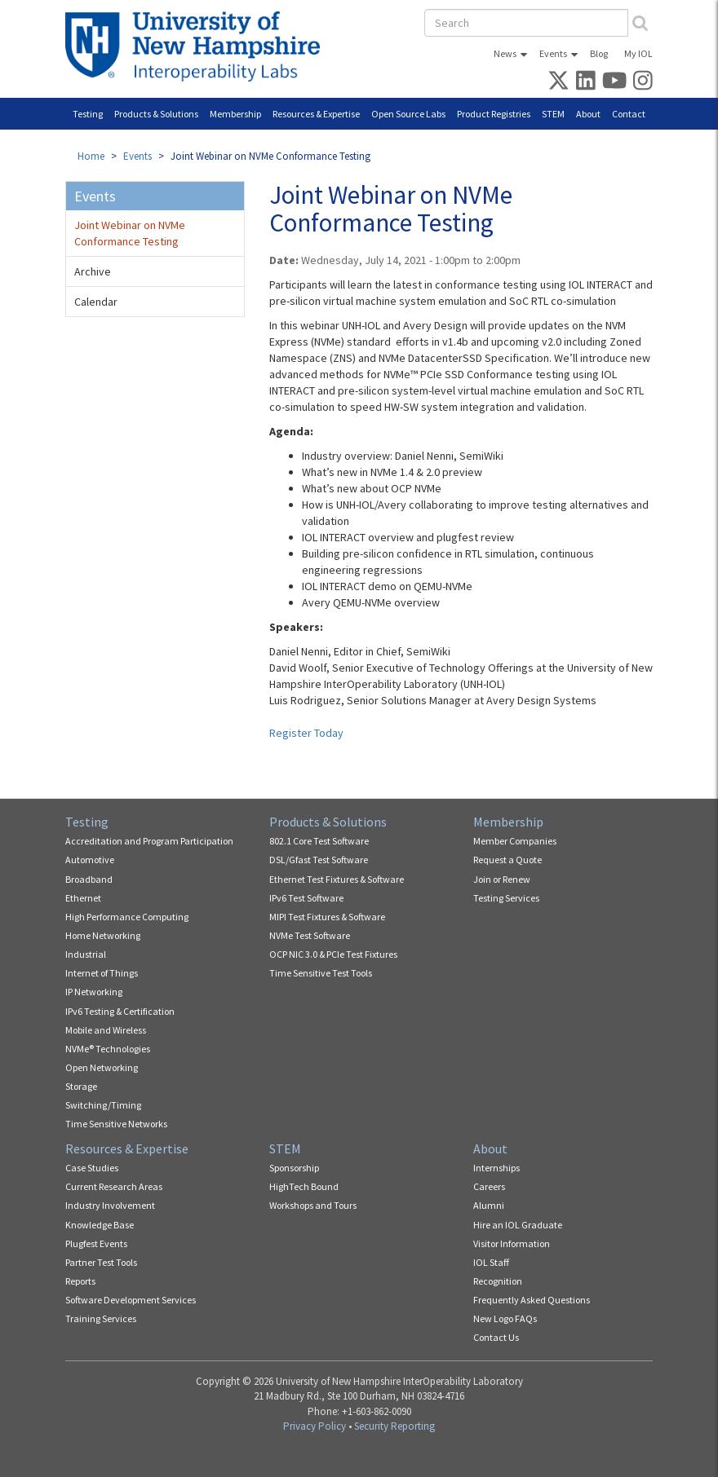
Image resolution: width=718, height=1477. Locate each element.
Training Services (100, 1318)
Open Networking (101, 1067)
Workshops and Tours (313, 1205)
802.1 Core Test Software (319, 841)
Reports (80, 1281)
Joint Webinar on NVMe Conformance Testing (129, 233)
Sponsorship (294, 1168)
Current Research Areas (113, 1186)
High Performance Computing (126, 916)
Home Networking (102, 935)
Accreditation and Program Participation (149, 841)
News (505, 53)
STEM (553, 114)
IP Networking (93, 991)
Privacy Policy (314, 1426)
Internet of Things (101, 973)
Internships (496, 1168)
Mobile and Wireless (105, 1030)
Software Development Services (130, 1300)
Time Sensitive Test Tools (320, 973)
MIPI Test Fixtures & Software (327, 916)
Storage (81, 1086)
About (588, 114)
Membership (235, 114)
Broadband (89, 879)
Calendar (95, 301)
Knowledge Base (99, 1225)
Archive (92, 271)
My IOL (638, 53)
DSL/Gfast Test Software (318, 859)
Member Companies (514, 841)
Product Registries (493, 114)
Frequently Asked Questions (531, 1300)
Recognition (497, 1281)
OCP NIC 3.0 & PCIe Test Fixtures (333, 954)
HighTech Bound (304, 1186)
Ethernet (83, 898)
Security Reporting (394, 1426)
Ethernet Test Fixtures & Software (336, 879)
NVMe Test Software (309, 935)
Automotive (89, 859)
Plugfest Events (96, 1243)
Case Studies (91, 1168)
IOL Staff (491, 1262)
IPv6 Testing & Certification (120, 1011)
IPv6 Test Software (306, 898)
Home (91, 156)
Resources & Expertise (316, 114)
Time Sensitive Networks (116, 1124)
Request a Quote (507, 859)
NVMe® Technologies (107, 1049)
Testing (88, 114)
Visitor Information (511, 1243)
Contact (628, 114)
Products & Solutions (156, 114)
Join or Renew (501, 879)
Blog (599, 53)
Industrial (85, 954)
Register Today (306, 732)
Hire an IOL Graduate (517, 1225)
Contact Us (496, 1337)
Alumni (488, 1205)
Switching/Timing (103, 1105)
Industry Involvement (110, 1205)
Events (553, 53)
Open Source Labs (408, 114)
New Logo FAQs (505, 1318)
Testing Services (506, 898)
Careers (489, 1186)
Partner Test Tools (101, 1262)
